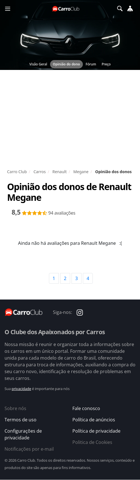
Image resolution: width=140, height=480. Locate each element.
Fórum (91, 64)
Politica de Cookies (92, 442)
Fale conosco (86, 408)
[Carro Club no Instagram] (80, 312)
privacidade (21, 388)
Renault (59, 171)
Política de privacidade (96, 431)
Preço (106, 64)
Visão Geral (38, 64)
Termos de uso (20, 420)
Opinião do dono (66, 64)
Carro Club (17, 171)
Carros (39, 171)
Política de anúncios (93, 420)
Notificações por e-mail (29, 449)
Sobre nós (15, 408)
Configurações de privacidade (23, 434)
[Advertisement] (70, 120)
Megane (81, 171)
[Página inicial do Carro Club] (66, 8)
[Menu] (7, 8)
